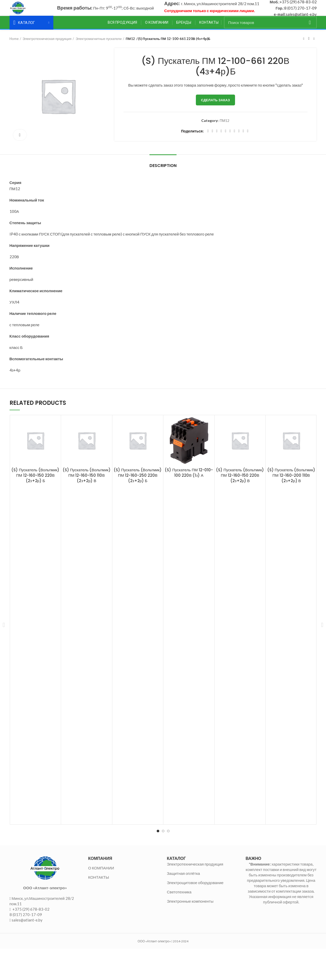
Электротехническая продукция (47, 46)
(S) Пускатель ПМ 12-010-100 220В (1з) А (189, 480)
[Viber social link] (248, 138)
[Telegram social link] (243, 138)
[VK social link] (239, 138)
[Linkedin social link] (225, 138)
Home (14, 46)
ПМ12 (130, 46)
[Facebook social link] (208, 138)
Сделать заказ (215, 107)
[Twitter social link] (212, 138)
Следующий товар (313, 46)
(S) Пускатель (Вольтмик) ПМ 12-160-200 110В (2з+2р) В (291, 483)
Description (163, 173)
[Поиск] (270, 30)
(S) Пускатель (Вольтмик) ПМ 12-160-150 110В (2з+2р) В (87, 483)
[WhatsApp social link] (234, 138)
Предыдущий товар (303, 46)
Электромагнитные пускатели (98, 46)
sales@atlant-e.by (301, 17)
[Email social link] (217, 138)
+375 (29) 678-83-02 (298, 5)
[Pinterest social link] (221, 138)
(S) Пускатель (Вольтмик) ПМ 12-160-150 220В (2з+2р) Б (35, 483)
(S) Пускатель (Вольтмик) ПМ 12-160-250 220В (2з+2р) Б (138, 483)
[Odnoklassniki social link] (230, 138)
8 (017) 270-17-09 (300, 11)
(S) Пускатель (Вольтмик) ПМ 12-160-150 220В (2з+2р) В (240, 483)
